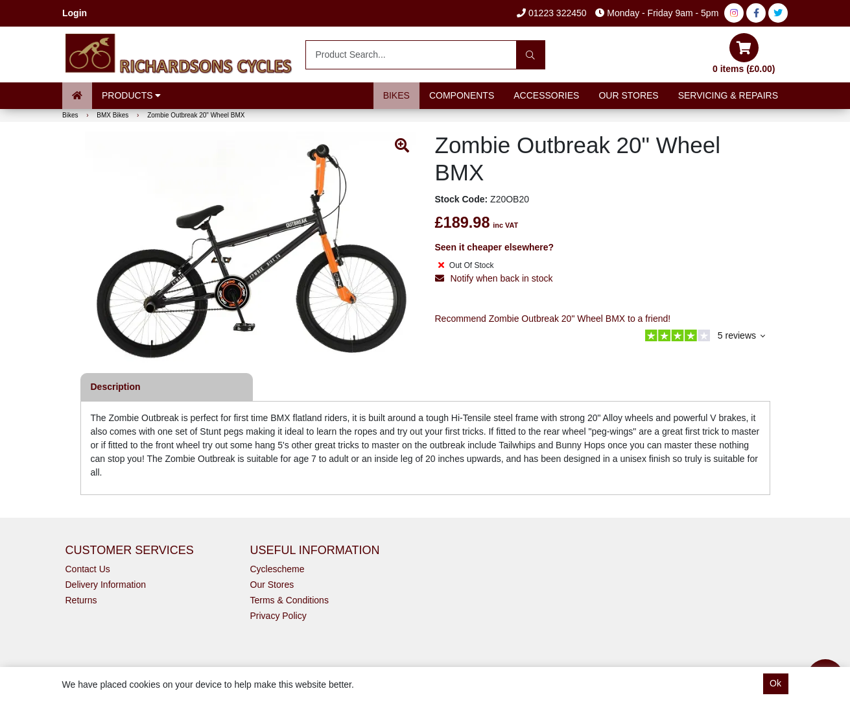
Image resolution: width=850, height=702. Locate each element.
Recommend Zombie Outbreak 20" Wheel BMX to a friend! (553, 318)
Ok (775, 683)
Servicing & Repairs (728, 95)
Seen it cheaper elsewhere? (494, 247)
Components (461, 95)
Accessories (546, 95)
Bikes (396, 95)
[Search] (530, 54)
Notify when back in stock (494, 278)
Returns (81, 600)
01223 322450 (551, 13)
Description (116, 386)
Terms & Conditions (289, 600)
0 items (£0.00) (744, 53)
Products (131, 95)
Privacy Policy (278, 616)
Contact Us (87, 569)
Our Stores (628, 95)
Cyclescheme (277, 569)
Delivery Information (106, 584)
